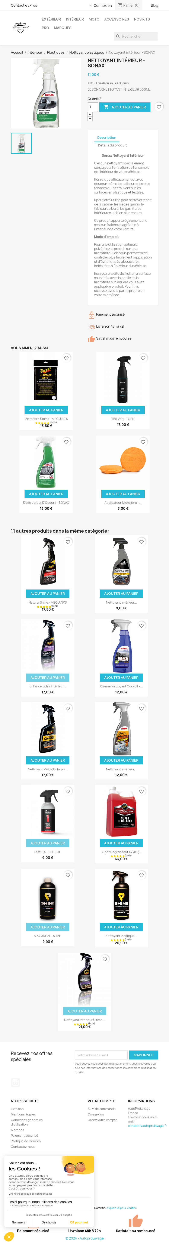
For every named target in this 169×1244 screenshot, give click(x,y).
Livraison (17, 1109)
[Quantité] (93, 107)
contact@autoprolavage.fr (147, 1126)
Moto (94, 19)
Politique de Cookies (26, 1141)
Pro (45, 27)
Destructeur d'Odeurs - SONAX (46, 503)
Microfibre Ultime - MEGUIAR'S (46, 419)
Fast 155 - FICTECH (47, 852)
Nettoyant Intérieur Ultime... (84, 1020)
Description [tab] (106, 137)
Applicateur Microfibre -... (123, 503)
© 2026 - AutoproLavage (85, 1238)
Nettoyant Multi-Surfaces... (48, 769)
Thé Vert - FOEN (122, 419)
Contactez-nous (23, 1147)
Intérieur (75, 19)
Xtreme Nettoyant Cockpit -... (121, 686)
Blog (154, 5)
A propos (17, 1130)
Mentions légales (23, 1114)
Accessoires (116, 19)
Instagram (15, 1082)
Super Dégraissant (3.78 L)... (121, 852)
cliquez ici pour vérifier (121, 1208)
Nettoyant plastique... (121, 936)
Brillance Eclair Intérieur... (47, 686)
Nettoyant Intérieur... (121, 602)
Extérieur (51, 19)
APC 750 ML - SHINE (48, 936)
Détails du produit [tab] (112, 145)
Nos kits (142, 19)
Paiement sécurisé (24, 1135)
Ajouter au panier (125, 107)
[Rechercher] (136, 36)
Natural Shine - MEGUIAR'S (48, 602)
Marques (62, 27)
